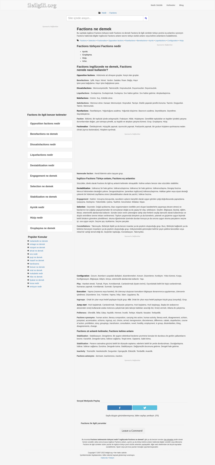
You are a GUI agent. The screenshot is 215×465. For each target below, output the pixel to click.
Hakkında (104, 458)
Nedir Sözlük (156, 5)
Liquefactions (160, 41)
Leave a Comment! (132, 430)
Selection (92, 41)
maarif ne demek (37, 260)
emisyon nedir (36, 287)
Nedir (104, 13)
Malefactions (82, 98)
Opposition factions (116, 41)
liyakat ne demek (37, 280)
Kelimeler (171, 5)
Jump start (82, 305)
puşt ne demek (36, 257)
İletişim (111, 458)
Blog (181, 5)
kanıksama (34, 264)
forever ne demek (37, 267)
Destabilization (83, 188)
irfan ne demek (36, 277)
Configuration (172, 41)
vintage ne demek (37, 244)
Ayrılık (151, 41)
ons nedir (34, 254)
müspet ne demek (37, 247)
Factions (113, 13)
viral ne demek (36, 270)
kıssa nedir (34, 283)
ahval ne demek (36, 251)
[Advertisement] (165, 65)
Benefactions (142, 41)
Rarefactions (130, 41)
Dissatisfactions (84, 88)
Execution (81, 291)
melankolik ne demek (39, 241)
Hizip (182, 41)
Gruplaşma (87, 55)
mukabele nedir (36, 273)
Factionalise (102, 41)
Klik (129, 300)
